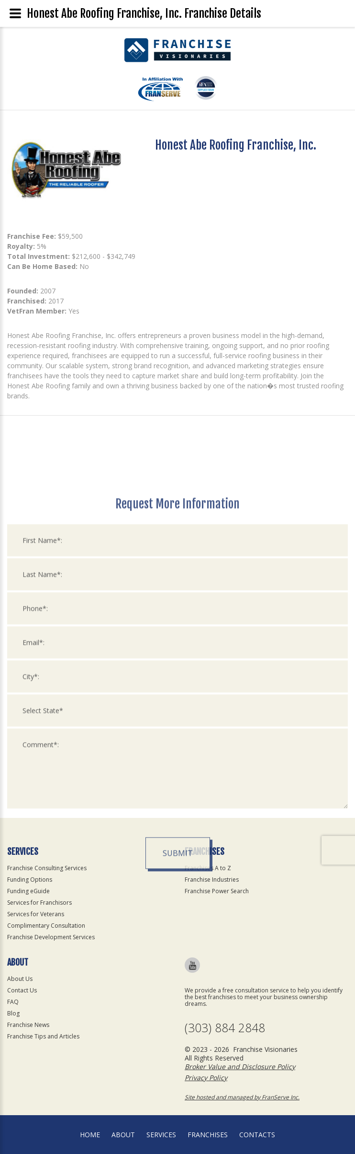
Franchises (208, 1134)
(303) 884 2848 (225, 1028)
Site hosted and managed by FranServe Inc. (242, 1097)
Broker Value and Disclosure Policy (240, 1066)
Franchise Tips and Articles (43, 1036)
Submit (178, 993)
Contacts (257, 1134)
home (90, 1134)
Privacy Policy (206, 1077)
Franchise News (28, 1025)
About (123, 1134)
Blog (13, 1013)
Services (161, 1134)
